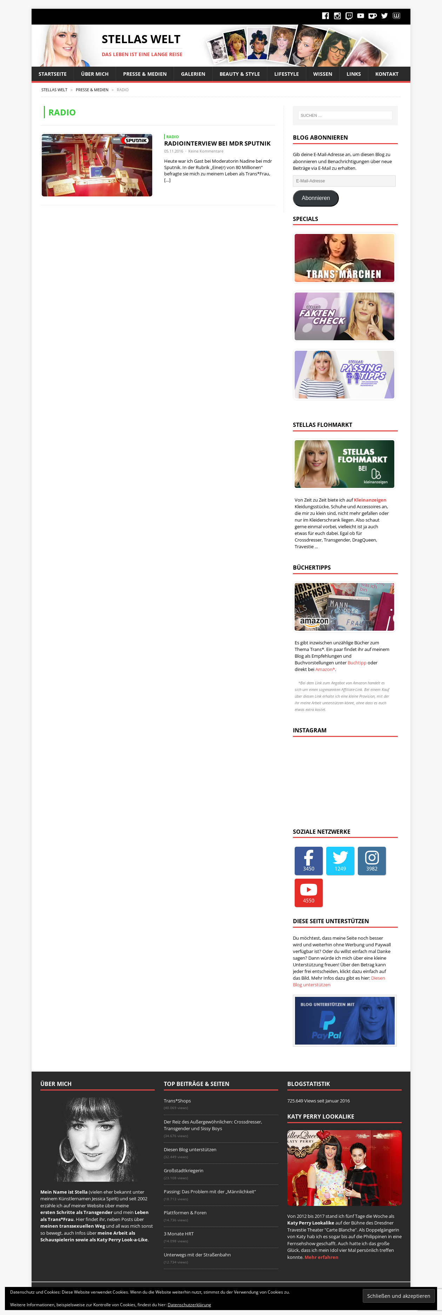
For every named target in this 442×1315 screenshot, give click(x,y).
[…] (167, 180)
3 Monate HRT (179, 1233)
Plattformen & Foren (185, 1212)
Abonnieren (316, 198)
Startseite (53, 74)
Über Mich (95, 74)
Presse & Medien (145, 74)
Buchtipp (357, 662)
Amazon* (325, 669)
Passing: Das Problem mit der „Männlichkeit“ (210, 1191)
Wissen (322, 74)
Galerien (193, 74)
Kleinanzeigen (370, 500)
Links (354, 74)
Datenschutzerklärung (189, 1305)
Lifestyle (286, 74)
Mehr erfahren (321, 1257)
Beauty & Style (240, 74)
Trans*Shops (177, 1101)
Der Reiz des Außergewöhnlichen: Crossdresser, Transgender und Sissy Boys (213, 1125)
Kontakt (387, 74)
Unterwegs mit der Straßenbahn (197, 1255)
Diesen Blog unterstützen (190, 1149)
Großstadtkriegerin (183, 1170)
